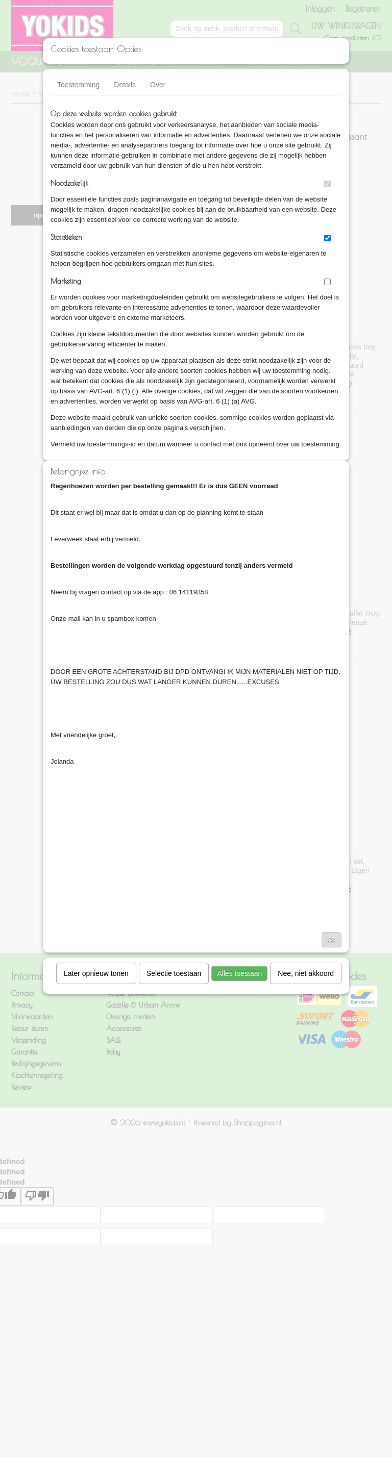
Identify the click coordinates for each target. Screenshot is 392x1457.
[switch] (327, 184)
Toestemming (78, 85)
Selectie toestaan (173, 973)
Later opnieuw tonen (96, 973)
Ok (331, 939)
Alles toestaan (239, 973)
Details (125, 85)
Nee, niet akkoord (306, 973)
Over (157, 85)
